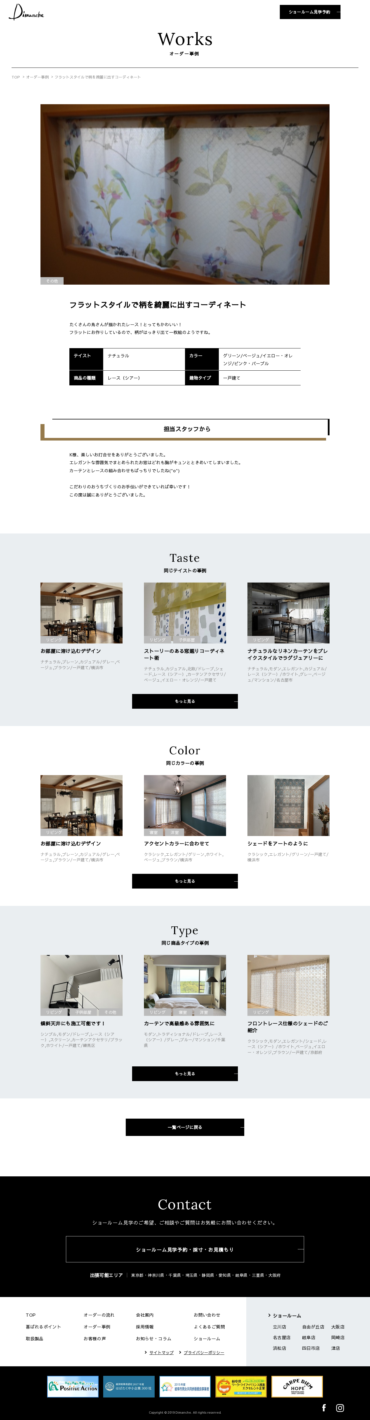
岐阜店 (308, 1337)
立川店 (279, 1327)
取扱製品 (35, 1338)
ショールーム (207, 1338)
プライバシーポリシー (204, 1352)
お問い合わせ (207, 1315)
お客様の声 (95, 1338)
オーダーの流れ (99, 1315)
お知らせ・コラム (153, 1338)
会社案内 (145, 1315)
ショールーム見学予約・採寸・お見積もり (185, 1249)
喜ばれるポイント (43, 1327)
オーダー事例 (37, 77)
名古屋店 (282, 1337)
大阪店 (338, 1327)
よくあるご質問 (209, 1327)
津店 (335, 1348)
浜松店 (279, 1348)
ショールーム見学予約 (309, 12)
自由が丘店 (313, 1327)
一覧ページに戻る (185, 1127)
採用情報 (145, 1327)
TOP (16, 77)
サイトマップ (161, 1352)
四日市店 (311, 1348)
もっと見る (185, 701)
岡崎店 (338, 1337)
